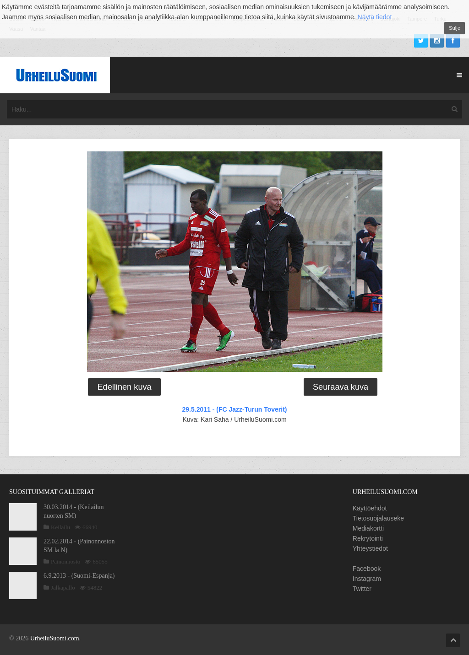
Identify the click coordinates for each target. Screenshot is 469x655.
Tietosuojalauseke (378, 518)
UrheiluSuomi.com (54, 638)
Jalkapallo (63, 587)
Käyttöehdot (370, 508)
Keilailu (60, 527)
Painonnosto (65, 561)
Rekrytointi (368, 538)
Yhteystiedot (370, 548)
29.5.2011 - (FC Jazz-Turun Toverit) (234, 409)
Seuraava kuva (340, 387)
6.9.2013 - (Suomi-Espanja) (79, 575)
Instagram (367, 578)
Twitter (362, 588)
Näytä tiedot (375, 17)
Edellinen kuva (124, 387)
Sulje (454, 28)
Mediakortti (368, 528)
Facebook (367, 568)
